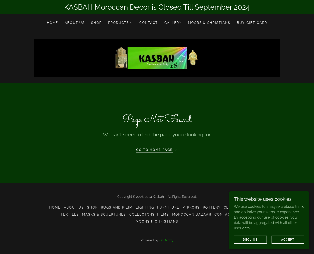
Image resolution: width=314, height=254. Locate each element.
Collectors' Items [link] (149, 214)
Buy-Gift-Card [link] (252, 23)
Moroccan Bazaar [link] (191, 214)
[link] (157, 57)
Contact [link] (148, 23)
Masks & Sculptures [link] (104, 214)
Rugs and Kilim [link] (117, 207)
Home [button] (55, 207)
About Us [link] (75, 23)
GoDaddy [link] (166, 240)
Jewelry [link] (256, 207)
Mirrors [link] (191, 207)
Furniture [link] (168, 207)
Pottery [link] (211, 207)
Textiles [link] (70, 214)
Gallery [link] (173, 23)
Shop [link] (96, 23)
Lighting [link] (145, 207)
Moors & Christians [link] (209, 23)
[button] (120, 22)
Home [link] (52, 23)
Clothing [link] (234, 207)
